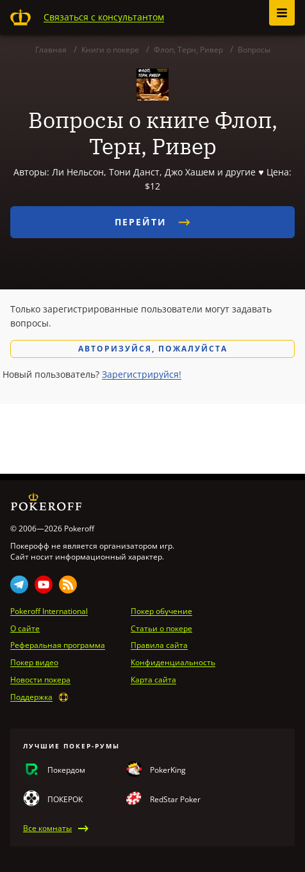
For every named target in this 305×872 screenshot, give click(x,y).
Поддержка (31, 697)
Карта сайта (153, 680)
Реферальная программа (57, 645)
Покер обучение (161, 611)
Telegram (19, 584)
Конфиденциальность (173, 663)
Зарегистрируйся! (141, 374)
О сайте (25, 629)
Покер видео (34, 663)
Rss (68, 584)
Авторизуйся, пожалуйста (152, 348)
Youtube (44, 584)
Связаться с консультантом (104, 17)
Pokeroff (20, 17)
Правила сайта (159, 645)
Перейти (152, 222)
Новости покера (40, 680)
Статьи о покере (161, 629)
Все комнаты (47, 828)
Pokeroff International (49, 611)
